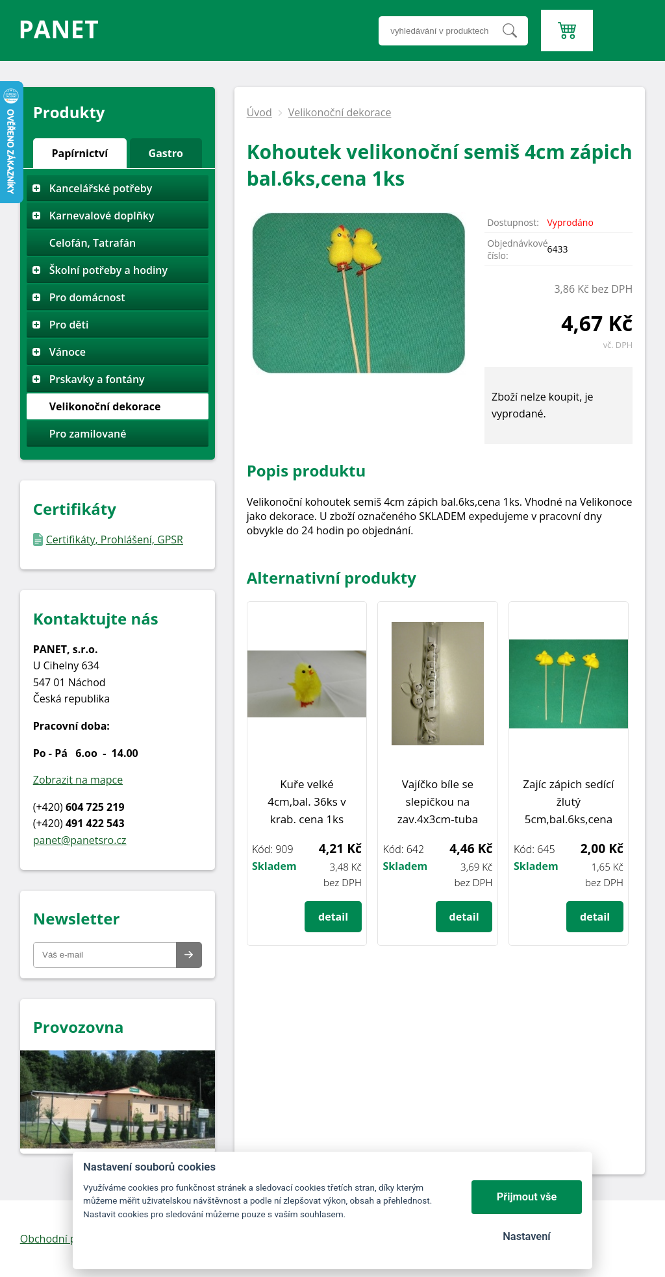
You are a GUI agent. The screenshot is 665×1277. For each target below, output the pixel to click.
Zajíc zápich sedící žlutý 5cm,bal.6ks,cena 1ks (568, 802)
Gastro (166, 153)
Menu (622, 7)
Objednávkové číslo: (517, 249)
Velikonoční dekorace (340, 112)
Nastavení (526, 1236)
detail (333, 917)
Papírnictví (80, 153)
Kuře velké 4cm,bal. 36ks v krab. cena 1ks (306, 801)
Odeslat (189, 955)
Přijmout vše (527, 1197)
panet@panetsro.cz (80, 840)
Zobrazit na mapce (78, 780)
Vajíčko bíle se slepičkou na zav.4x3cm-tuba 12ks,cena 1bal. (437, 802)
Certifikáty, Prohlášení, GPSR (114, 539)
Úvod (259, 112)
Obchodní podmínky (69, 1239)
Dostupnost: (513, 222)
